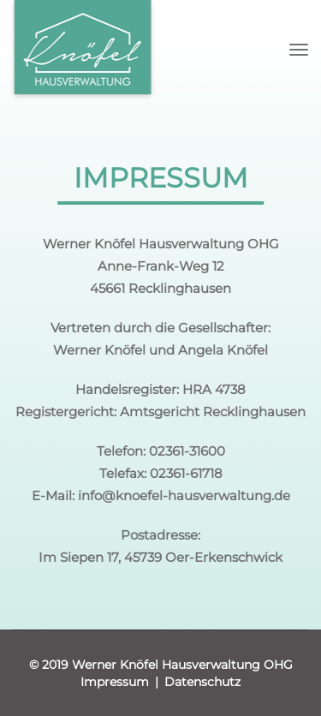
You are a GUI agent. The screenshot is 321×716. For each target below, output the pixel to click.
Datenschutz (202, 681)
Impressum (114, 681)
